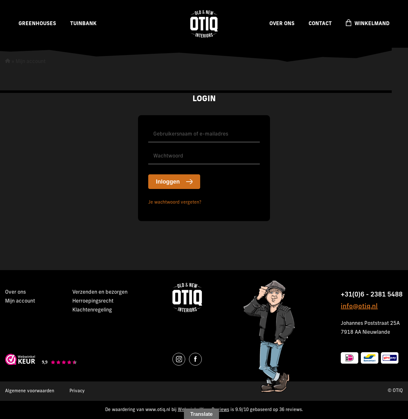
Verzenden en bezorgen (99, 292)
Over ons (282, 23)
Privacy (77, 391)
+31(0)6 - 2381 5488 (372, 295)
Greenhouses (37, 23)
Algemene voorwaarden (29, 391)
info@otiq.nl (359, 307)
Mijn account (20, 301)
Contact (320, 23)
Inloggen (168, 181)
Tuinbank (83, 23)
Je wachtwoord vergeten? (174, 202)
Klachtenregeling (92, 310)
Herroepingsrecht (92, 301)
